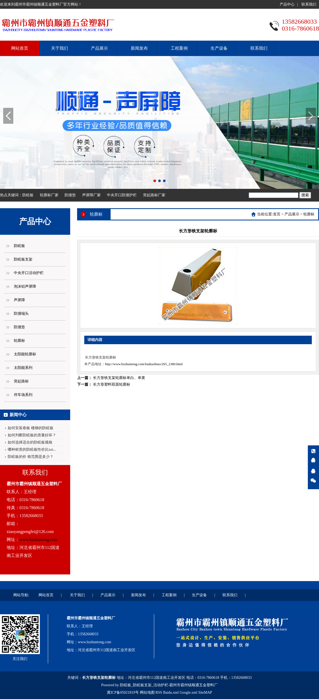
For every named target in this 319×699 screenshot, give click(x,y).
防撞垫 (70, 195)
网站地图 (147, 692)
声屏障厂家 (91, 195)
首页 (276, 214)
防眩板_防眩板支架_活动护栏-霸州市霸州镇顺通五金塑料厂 (169, 685)
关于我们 (59, 48)
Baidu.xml (171, 692)
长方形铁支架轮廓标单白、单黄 (119, 378)
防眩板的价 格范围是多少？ (30, 457)
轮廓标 (19, 341)
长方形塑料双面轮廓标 (111, 384)
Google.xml (189, 692)
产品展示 (99, 48)
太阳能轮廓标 (25, 354)
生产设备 (219, 48)
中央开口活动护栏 (29, 273)
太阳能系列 (23, 368)
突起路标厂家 (154, 195)
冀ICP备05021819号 (123, 692)
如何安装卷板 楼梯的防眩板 (30, 428)
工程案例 (179, 48)
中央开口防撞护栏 (122, 195)
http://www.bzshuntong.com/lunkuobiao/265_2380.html (144, 364)
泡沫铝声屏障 (25, 286)
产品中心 (287, 4)
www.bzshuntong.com (38, 539)
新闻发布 (139, 48)
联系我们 (308, 4)
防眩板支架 (23, 259)
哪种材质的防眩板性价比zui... (32, 449)
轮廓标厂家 (49, 195)
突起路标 (21, 381)
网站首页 (19, 48)
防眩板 (27, 195)
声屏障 (19, 300)
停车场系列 (23, 395)
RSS (159, 692)
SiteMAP (205, 692)
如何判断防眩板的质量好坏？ (32, 435)
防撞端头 (21, 314)
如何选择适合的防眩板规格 (30, 442)
